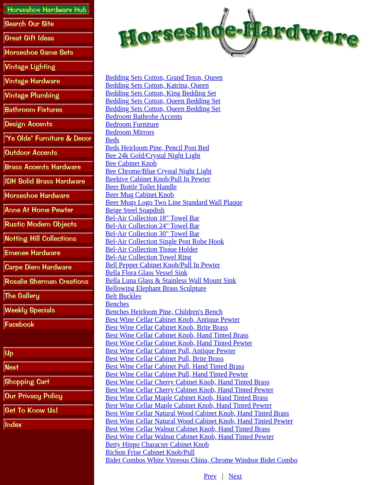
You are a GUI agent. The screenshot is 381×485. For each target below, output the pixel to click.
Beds (112, 140)
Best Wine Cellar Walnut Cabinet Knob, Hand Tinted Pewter (189, 436)
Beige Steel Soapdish (134, 210)
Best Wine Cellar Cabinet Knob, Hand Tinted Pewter (179, 343)
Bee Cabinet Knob (131, 163)
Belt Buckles (123, 296)
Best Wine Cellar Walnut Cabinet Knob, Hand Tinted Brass (187, 429)
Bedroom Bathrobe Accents (143, 116)
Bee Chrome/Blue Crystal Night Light (158, 171)
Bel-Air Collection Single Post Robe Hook (164, 241)
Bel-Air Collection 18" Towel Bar (152, 218)
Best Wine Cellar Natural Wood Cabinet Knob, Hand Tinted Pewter (199, 421)
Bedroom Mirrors (129, 132)
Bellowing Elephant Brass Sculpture (155, 288)
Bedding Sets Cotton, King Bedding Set (160, 93)
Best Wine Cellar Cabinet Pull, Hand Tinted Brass (174, 366)
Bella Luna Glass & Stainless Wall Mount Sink (170, 280)
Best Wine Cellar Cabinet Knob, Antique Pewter (172, 319)
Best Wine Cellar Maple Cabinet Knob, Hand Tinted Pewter (188, 405)
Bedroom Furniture (132, 124)
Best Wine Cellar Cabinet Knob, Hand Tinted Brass (177, 335)
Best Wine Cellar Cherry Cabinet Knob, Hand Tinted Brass (187, 382)
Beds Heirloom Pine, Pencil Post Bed (157, 147)
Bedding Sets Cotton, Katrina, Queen (157, 85)
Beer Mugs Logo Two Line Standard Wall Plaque (174, 202)
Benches (117, 304)
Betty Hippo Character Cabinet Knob (157, 444)
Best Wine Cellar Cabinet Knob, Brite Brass (166, 327)
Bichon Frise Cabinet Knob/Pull (150, 452)
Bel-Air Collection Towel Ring (148, 257)
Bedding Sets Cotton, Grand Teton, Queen (164, 77)
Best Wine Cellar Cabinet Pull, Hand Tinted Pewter (176, 374)
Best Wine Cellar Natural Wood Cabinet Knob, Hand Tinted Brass (197, 413)
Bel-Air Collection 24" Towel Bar (152, 225)
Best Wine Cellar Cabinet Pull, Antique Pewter (170, 350)
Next (235, 476)
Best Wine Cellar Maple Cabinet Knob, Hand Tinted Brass (186, 397)
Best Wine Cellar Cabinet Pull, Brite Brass (164, 358)
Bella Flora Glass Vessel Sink (146, 272)
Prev (210, 476)
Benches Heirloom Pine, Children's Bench (164, 311)
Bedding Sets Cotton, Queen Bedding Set (162, 101)
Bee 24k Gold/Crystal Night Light (152, 155)
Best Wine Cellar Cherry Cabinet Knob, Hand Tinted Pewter (189, 389)
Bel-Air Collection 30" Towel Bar (152, 233)
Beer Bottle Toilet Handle (141, 186)
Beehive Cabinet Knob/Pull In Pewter (157, 179)
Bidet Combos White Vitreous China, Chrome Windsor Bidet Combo (201, 460)
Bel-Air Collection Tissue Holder (151, 249)
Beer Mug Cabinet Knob (139, 194)
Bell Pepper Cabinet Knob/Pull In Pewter (162, 265)
